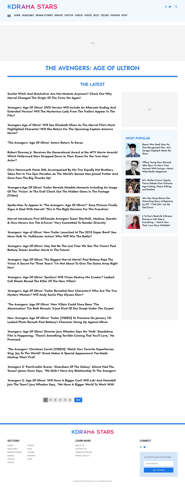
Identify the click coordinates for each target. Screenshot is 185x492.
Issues (88, 15)
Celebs (105, 15)
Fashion (115, 15)
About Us (79, 445)
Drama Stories (44, 15)
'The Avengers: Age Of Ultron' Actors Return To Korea (45, 142)
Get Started (159, 470)
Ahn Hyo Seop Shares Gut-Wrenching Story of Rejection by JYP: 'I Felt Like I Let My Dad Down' (157, 202)
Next (78, 400)
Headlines (28, 15)
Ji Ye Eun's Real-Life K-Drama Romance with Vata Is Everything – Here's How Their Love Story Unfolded (157, 220)
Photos (69, 15)
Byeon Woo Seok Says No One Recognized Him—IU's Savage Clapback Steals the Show (156, 149)
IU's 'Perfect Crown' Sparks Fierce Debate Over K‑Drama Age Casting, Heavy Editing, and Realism (157, 185)
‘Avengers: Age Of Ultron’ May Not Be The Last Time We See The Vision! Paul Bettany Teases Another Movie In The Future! (61, 248)
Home (17, 15)
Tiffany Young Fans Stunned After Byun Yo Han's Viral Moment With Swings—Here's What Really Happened (157, 167)
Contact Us (81, 449)
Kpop (124, 15)
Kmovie (59, 15)
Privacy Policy (82, 455)
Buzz (96, 15)
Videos (79, 15)
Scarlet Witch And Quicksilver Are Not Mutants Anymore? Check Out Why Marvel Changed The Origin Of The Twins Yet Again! (59, 95)
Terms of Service (83, 452)
